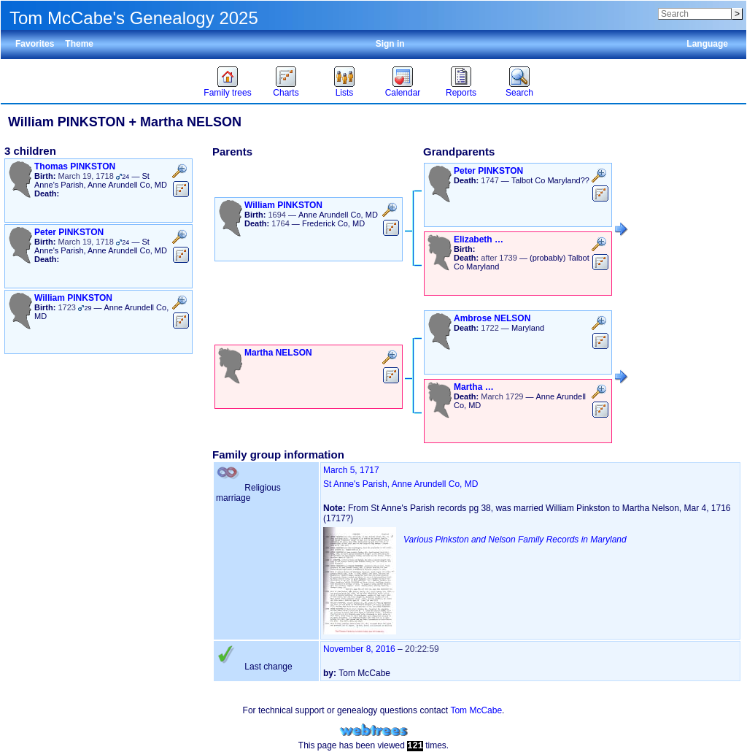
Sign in (390, 44)
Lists (345, 93)
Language (707, 44)
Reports (461, 93)
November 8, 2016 (359, 649)
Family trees (227, 93)
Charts (285, 93)
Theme (79, 44)
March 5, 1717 (351, 470)
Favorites (34, 44)
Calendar (403, 93)
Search (519, 93)
